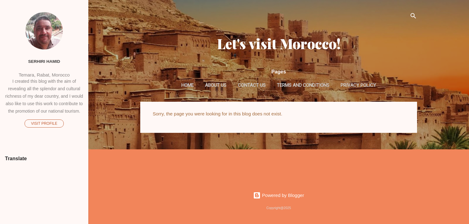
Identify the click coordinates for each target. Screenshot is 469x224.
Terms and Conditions (303, 85)
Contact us (252, 85)
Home (187, 85)
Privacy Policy (358, 85)
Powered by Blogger (278, 195)
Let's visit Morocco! (279, 43)
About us (215, 85)
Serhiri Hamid (44, 61)
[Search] (413, 16)
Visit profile (44, 123)
